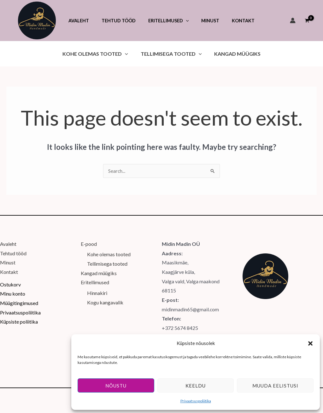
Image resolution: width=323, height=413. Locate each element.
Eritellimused (95, 277)
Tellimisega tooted (107, 258)
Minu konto (12, 288)
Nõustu (115, 385)
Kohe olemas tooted (109, 249)
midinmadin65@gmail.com (191, 304)
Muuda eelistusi (275, 385)
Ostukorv (10, 279)
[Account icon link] (293, 20)
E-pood (89, 238)
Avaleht (8, 238)
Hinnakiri (97, 288)
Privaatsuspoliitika (195, 401)
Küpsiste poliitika (19, 316)
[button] (310, 343)
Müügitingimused (19, 298)
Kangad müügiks (99, 268)
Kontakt (9, 266)
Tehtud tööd (13, 248)
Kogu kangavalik (105, 297)
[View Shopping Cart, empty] (307, 20)
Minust (7, 257)
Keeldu (195, 385)
